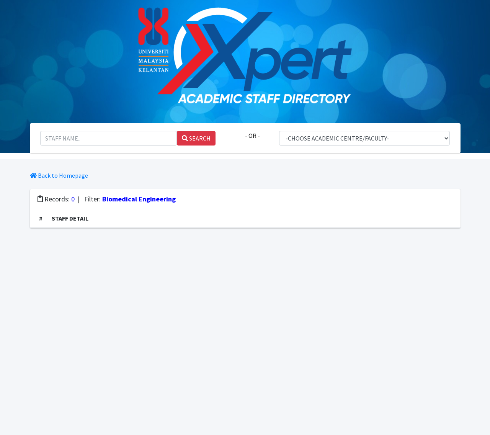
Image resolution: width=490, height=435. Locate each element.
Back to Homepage (59, 175)
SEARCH (196, 138)
